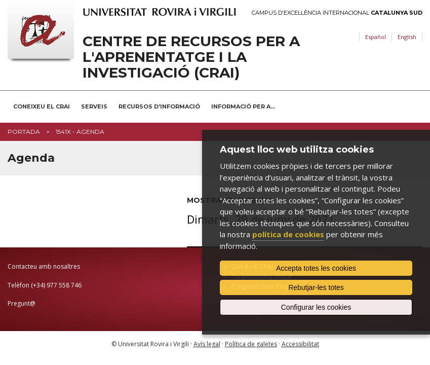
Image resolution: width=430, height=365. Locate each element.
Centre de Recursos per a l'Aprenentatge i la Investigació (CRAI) (191, 56)
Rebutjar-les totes (316, 287)
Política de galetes (251, 344)
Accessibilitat (300, 344)
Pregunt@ (21, 303)
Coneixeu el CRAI (41, 106)
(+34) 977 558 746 (56, 285)
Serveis (94, 106)
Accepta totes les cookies (316, 268)
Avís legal (206, 344)
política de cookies (288, 234)
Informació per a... (243, 106)
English (407, 37)
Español (375, 37)
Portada (24, 131)
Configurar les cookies (316, 307)
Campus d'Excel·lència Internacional (337, 13)
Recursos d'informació (159, 106)
